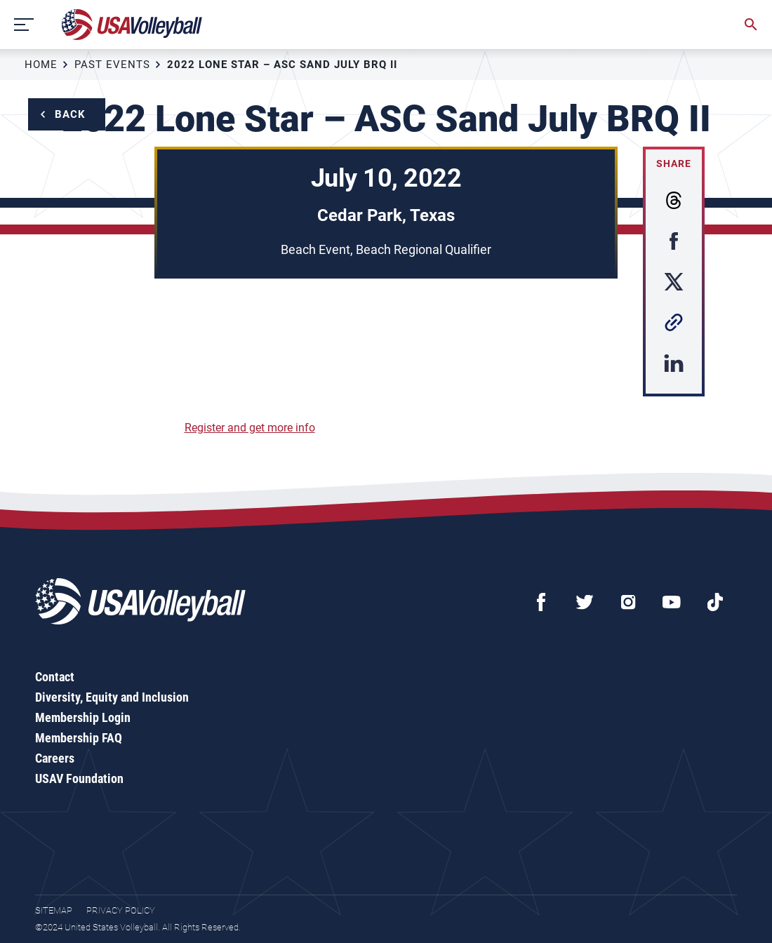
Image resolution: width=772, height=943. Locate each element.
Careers (54, 758)
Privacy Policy (120, 910)
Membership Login (83, 717)
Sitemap (53, 910)
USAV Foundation (79, 778)
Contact (54, 676)
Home (41, 64)
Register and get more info (250, 427)
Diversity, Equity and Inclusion (112, 697)
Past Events (112, 64)
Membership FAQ (78, 737)
